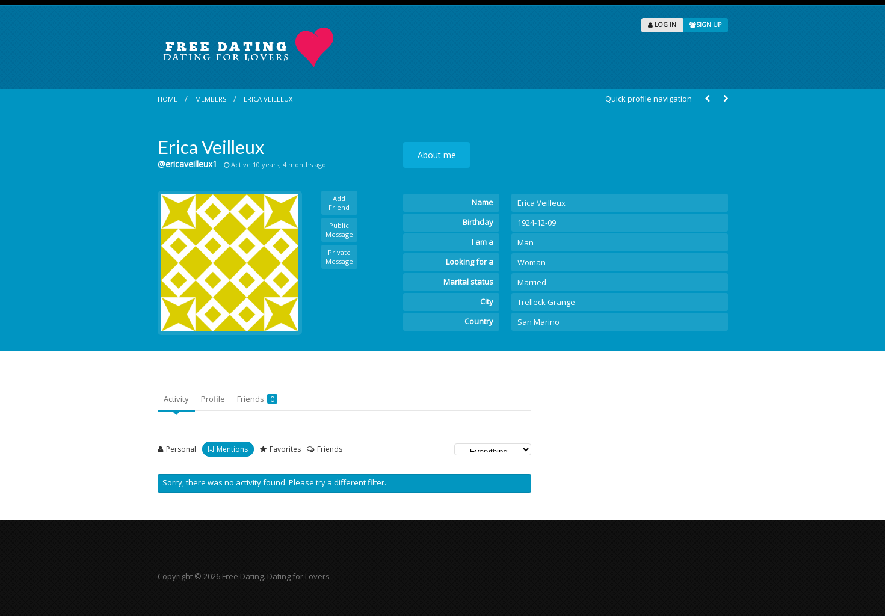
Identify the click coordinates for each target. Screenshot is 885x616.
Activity (176, 398)
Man (525, 242)
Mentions (232, 449)
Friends (257, 398)
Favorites (285, 449)
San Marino (538, 321)
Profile (213, 398)
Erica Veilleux (268, 98)
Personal (181, 449)
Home (167, 98)
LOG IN (662, 24)
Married (531, 282)
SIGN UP (705, 24)
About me (437, 155)
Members (210, 98)
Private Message (339, 257)
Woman (531, 262)
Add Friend (339, 203)
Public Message (339, 230)
